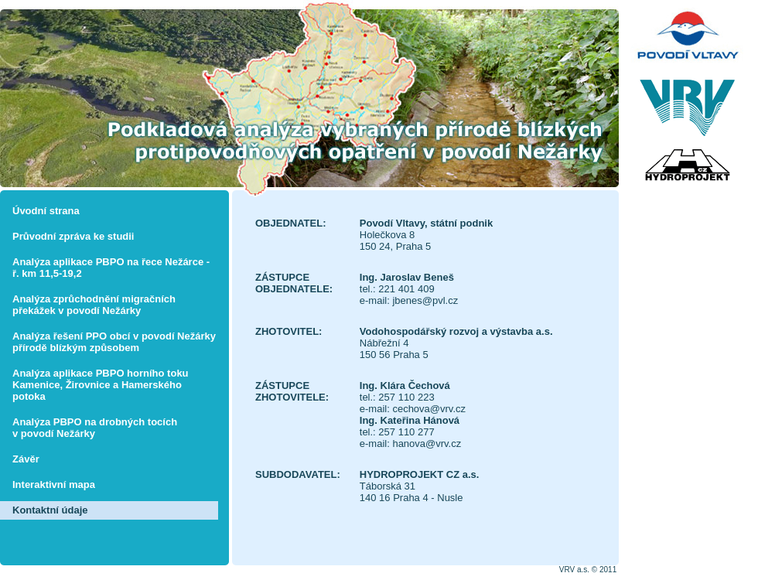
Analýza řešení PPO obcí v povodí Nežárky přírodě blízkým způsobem (114, 341)
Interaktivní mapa (53, 484)
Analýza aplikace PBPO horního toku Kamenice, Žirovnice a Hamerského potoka (100, 384)
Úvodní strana (46, 211)
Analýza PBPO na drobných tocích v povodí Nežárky (94, 427)
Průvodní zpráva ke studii (73, 236)
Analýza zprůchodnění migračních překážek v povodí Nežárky (94, 304)
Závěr (25, 459)
